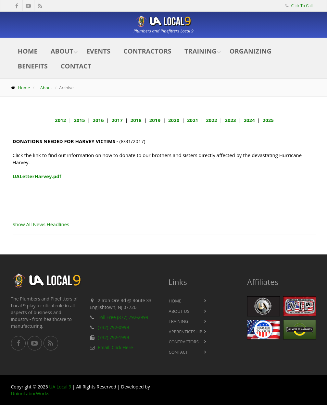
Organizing (250, 51)
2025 (268, 120)
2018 (136, 120)
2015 (79, 120)
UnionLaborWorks (30, 393)
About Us (179, 311)
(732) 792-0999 (113, 327)
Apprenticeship (185, 332)
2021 (192, 120)
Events (98, 51)
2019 (154, 120)
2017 (116, 120)
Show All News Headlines (41, 224)
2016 (98, 120)
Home (28, 51)
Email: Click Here (115, 347)
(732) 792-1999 (113, 337)
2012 (60, 120)
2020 (173, 120)
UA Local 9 (60, 387)
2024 (249, 120)
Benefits (33, 66)
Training (200, 51)
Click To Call (301, 5)
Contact (76, 66)
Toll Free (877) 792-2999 (123, 317)
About (62, 51)
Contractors (147, 51)
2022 (211, 120)
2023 (230, 120)
